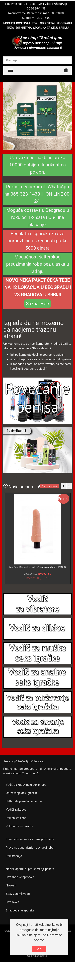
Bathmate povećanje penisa (24, 801)
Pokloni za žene (16, 818)
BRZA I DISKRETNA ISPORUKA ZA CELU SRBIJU (37, 28)
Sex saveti (12, 902)
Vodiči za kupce (16, 809)
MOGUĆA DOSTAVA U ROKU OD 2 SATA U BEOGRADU (37, 23)
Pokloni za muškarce (19, 826)
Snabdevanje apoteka (20, 910)
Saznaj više (37, 303)
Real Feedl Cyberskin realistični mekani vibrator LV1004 (37, 567)
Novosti (11, 885)
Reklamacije (14, 856)
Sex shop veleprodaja (20, 877)
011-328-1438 (33, 4)
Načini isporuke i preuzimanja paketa (30, 869)
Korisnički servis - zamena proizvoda (30, 839)
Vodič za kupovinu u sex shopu (26, 784)
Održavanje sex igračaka (22, 793)
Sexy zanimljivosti (18, 893)
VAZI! (39, 949)
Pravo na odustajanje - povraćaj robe (30, 847)
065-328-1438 (36, 8)
